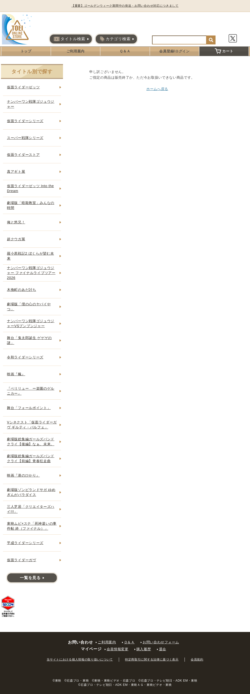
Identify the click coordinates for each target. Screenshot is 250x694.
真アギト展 (16, 172)
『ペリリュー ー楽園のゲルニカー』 (30, 390)
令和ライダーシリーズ (25, 357)
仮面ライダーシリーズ (25, 121)
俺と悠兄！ (16, 222)
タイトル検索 (69, 39)
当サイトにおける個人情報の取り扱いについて (80, 659)
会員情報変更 (117, 649)
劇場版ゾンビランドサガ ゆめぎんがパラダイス (31, 492)
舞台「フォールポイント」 (29, 408)
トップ (26, 51)
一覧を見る (30, 578)
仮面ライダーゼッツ (23, 87)
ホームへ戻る (157, 89)
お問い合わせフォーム (161, 642)
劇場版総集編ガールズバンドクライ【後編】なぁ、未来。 (30, 441)
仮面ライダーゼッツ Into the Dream (30, 188)
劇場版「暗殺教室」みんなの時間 (30, 205)
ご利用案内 (75, 51)
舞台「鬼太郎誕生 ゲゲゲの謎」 (29, 340)
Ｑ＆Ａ (125, 51)
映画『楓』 (16, 374)
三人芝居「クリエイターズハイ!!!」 (30, 509)
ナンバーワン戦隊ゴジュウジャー (30, 104)
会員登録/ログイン (174, 51)
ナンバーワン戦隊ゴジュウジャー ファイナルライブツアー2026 (31, 272)
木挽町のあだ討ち (21, 290)
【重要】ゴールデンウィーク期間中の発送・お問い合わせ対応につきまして (125, 5)
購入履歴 (143, 649)
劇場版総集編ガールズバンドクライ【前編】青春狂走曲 (30, 458)
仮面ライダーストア (23, 155)
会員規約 (197, 659)
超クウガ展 (16, 239)
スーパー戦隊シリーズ (25, 138)
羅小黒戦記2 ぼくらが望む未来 (30, 255)
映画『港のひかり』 (23, 475)
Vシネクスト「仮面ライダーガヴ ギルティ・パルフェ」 (32, 424)
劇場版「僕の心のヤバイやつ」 (29, 306)
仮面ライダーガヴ (21, 560)
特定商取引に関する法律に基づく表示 (152, 659)
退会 (162, 649)
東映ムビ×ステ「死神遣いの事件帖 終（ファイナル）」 (32, 525)
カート (224, 51)
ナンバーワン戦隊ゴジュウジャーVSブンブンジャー (30, 323)
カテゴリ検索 (115, 38)
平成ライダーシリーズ (25, 543)
